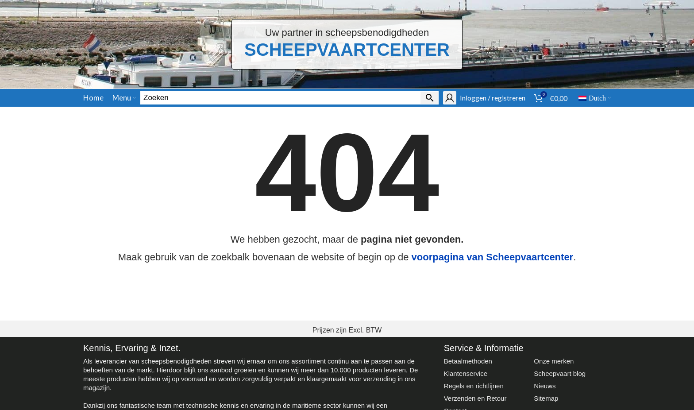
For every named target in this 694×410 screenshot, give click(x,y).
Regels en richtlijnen (474, 386)
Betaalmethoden (468, 361)
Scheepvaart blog (560, 373)
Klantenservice (465, 373)
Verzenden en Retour (475, 398)
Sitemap (546, 398)
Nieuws (544, 386)
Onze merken (554, 361)
